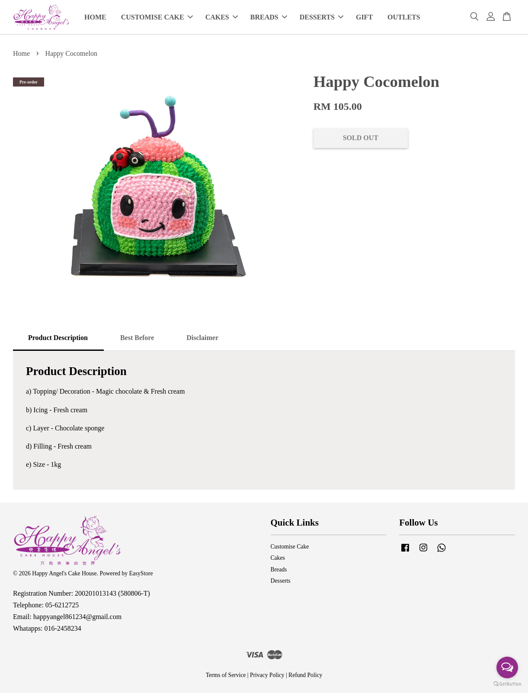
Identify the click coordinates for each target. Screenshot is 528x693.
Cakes (278, 558)
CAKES (221, 17)
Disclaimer (202, 337)
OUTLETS (403, 17)
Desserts (281, 581)
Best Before (137, 337)
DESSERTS (321, 17)
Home (21, 53)
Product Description (58, 337)
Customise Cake (290, 546)
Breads (279, 569)
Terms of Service (226, 675)
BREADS (268, 17)
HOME (95, 17)
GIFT (364, 17)
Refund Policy (305, 675)
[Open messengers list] (507, 667)
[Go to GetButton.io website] (507, 684)
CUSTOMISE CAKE (157, 17)
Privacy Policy (267, 675)
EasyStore (141, 573)
